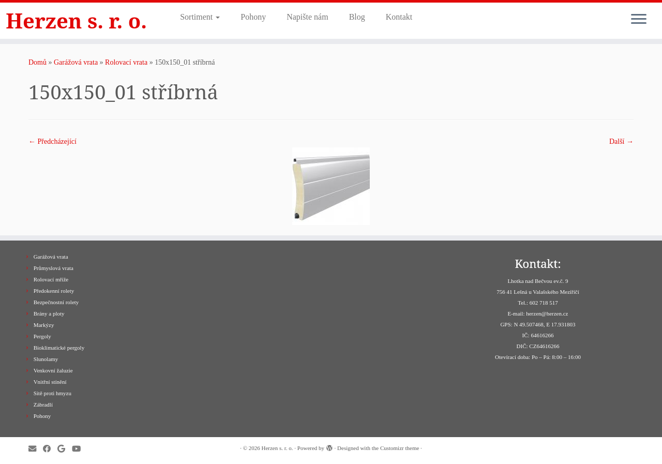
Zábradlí (43, 404)
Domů (37, 62)
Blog (357, 16)
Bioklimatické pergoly (59, 348)
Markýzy (44, 325)
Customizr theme (399, 448)
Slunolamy (46, 359)
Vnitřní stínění (50, 382)
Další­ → (621, 141)
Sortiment (200, 16)
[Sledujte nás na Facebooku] (50, 448)
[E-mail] (35, 448)
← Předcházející (52, 141)
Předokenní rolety (54, 291)
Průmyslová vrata (53, 268)
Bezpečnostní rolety (56, 302)
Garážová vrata (76, 62)
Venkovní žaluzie (53, 370)
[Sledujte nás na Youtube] (79, 448)
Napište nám (307, 16)
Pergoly (42, 336)
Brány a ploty (49, 313)
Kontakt (399, 16)
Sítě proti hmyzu (52, 393)
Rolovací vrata (126, 62)
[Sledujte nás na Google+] (64, 448)
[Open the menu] (638, 19)
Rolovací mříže (51, 279)
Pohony (253, 16)
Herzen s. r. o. (76, 20)
